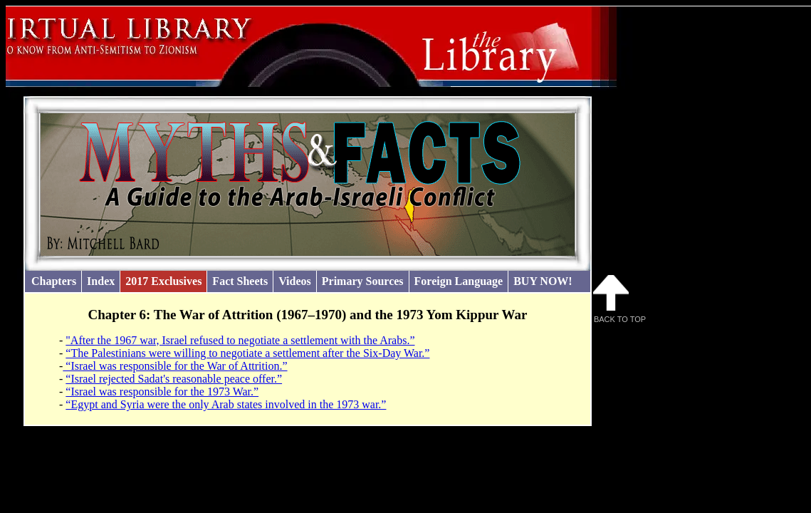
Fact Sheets (240, 281)
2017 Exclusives (163, 281)
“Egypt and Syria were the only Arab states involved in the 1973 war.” (226, 404)
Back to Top (619, 299)
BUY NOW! (542, 281)
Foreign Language (458, 281)
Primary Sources (363, 281)
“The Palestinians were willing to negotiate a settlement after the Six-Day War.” (247, 353)
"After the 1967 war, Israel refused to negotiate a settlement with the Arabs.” (240, 340)
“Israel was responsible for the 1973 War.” (162, 391)
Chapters (53, 281)
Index (101, 281)
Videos (294, 281)
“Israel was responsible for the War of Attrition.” (175, 366)
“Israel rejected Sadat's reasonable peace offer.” (174, 379)
